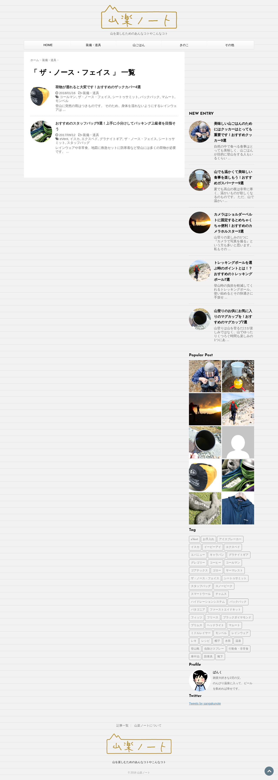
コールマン (68, 97)
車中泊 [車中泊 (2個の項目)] (195, 656)
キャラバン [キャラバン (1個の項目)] (217, 555)
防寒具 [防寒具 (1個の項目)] (208, 656)
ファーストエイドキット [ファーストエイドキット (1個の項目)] (225, 609)
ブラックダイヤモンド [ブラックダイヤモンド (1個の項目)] (237, 617)
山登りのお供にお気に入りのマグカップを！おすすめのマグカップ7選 (233, 316)
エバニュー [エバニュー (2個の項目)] (198, 555)
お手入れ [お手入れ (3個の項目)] (208, 539)
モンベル (61, 101)
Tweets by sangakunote (205, 703)
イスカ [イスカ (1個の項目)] (195, 547)
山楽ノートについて (148, 725)
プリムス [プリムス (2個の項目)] (196, 625)
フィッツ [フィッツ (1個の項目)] (196, 617)
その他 (229, 45)
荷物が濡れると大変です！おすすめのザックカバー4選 (98, 87)
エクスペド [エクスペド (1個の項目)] (233, 547)
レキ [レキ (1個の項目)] (194, 641)
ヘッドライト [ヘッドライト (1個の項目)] (215, 625)
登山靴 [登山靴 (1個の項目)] (195, 648)
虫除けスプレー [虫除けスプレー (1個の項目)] (214, 648)
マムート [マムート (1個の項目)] (234, 625)
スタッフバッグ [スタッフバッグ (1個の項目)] (201, 586)
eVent (64, 139)
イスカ (75, 139)
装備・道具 (93, 45)
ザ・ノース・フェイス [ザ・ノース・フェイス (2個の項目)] (205, 578)
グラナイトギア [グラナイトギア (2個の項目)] (238, 555)
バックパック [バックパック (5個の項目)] (238, 601)
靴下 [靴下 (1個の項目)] (220, 656)
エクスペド (89, 139)
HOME (48, 45)
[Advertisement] (221, 79)
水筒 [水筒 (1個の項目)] (228, 641)
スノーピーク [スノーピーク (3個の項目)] (223, 586)
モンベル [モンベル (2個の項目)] (221, 633)
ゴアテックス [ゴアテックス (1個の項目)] (199, 570)
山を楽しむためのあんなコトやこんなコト (139, 762)
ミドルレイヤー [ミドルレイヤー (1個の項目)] (201, 633)
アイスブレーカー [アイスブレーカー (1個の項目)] (230, 539)
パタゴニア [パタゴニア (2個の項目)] (198, 609)
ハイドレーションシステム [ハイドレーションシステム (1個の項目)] (208, 601)
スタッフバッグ (78, 143)
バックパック (150, 97)
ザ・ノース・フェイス (94, 97)
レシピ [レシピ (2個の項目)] (205, 641)
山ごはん (139, 45)
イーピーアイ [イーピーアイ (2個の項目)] (212, 547)
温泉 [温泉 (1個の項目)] (238, 641)
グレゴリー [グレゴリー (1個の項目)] (198, 562)
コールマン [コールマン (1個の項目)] (233, 562)
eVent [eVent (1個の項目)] (194, 539)
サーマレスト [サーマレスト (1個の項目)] (234, 570)
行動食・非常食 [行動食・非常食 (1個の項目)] (238, 648)
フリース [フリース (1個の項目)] (212, 617)
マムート (168, 97)
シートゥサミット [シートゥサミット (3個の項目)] (235, 578)
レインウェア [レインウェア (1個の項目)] (240, 633)
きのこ (184, 45)
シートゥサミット (125, 97)
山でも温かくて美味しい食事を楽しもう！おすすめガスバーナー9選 (233, 177)
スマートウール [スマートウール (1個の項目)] (201, 594)
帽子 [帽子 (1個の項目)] (217, 641)
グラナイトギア (111, 139)
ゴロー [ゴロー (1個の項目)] (217, 570)
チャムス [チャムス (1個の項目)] (221, 594)
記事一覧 (122, 725)
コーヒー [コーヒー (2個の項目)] (215, 562)
